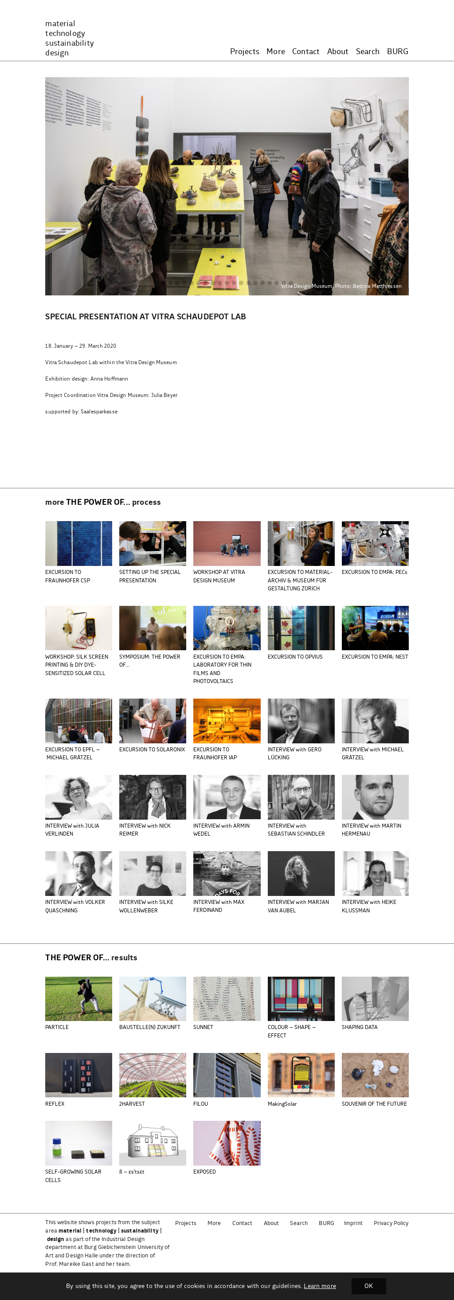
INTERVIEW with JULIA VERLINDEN (72, 830)
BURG (398, 52)
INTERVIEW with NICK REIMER (145, 830)
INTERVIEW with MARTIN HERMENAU (371, 830)
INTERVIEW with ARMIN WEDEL (221, 830)
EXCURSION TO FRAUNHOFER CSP (67, 576)
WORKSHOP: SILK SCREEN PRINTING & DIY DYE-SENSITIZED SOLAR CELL (76, 665)
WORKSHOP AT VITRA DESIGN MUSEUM (219, 576)
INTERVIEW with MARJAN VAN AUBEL (298, 906)
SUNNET (203, 1027)
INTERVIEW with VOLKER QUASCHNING (75, 906)
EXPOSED (204, 1172)
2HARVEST (132, 1104)
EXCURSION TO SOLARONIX (152, 750)
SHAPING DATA (360, 1027)
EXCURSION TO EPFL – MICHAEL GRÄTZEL (72, 754)
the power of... (98, 503)
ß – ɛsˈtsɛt (132, 1172)
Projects (244, 52)
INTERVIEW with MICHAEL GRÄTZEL (373, 754)
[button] (163, 283)
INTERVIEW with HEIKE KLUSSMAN (369, 906)
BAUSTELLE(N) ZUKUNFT (149, 1027)
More (275, 52)
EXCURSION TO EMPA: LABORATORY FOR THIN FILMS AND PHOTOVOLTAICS (222, 669)
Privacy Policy (391, 1223)
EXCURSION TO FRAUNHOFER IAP (215, 754)
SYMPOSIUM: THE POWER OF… (149, 661)
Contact (306, 52)
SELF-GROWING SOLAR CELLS (73, 1176)
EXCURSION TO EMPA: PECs (374, 572)
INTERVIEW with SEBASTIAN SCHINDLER (296, 830)
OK (368, 1286)
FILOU (200, 1104)
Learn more (320, 1286)
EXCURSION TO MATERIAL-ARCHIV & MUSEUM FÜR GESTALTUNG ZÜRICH (300, 580)
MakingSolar (282, 1104)
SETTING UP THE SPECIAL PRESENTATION (150, 576)
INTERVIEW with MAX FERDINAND (218, 906)
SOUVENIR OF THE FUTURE (374, 1104)
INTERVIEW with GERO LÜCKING (294, 754)
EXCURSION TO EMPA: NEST (375, 657)
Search (368, 52)
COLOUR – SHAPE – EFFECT (292, 1031)
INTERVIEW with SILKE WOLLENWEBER (146, 906)
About (338, 52)
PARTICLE (57, 1027)
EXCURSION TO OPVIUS (295, 657)
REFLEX (54, 1104)
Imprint (353, 1223)
